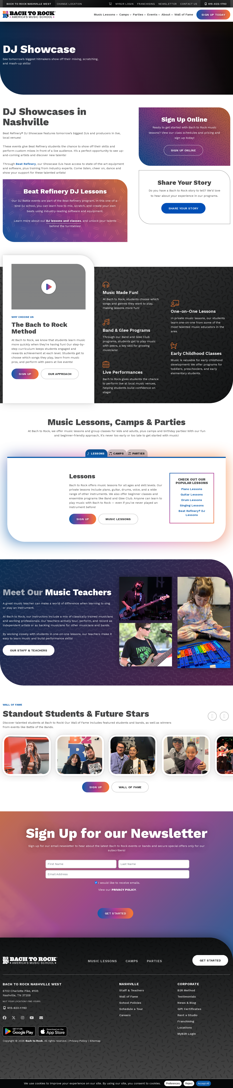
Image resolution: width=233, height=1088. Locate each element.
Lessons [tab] (78, 456)
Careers (125, 1024)
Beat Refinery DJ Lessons (192, 517)
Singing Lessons (192, 510)
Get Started (210, 969)
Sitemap (95, 1050)
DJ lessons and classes (63, 220)
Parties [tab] (154, 456)
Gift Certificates (189, 1018)
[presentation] (116, 909)
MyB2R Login (124, 3)
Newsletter (167, 3)
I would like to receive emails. (117, 892)
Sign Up (25, 374)
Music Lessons (104, 14)
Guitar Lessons (192, 499)
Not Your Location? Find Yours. (22, 1011)
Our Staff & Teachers (28, 655)
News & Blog (186, 1012)
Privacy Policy (78, 1050)
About (165, 14)
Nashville (129, 993)
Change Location (69, 3)
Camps (124, 14)
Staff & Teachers (131, 999)
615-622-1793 (17, 1017)
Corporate (188, 993)
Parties (138, 14)
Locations (184, 1037)
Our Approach (60, 374)
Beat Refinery (26, 164)
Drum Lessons (191, 504)
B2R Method (186, 999)
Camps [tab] (116, 456)
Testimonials (186, 1006)
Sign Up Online (183, 150)
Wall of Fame (183, 14)
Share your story (183, 208)
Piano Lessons (191, 493)
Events (152, 14)
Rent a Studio (187, 1024)
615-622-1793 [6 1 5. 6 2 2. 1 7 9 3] (215, 3)
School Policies (130, 1012)
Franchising (146, 3)
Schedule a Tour (131, 1018)
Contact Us (188, 3)
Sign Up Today (213, 14)
